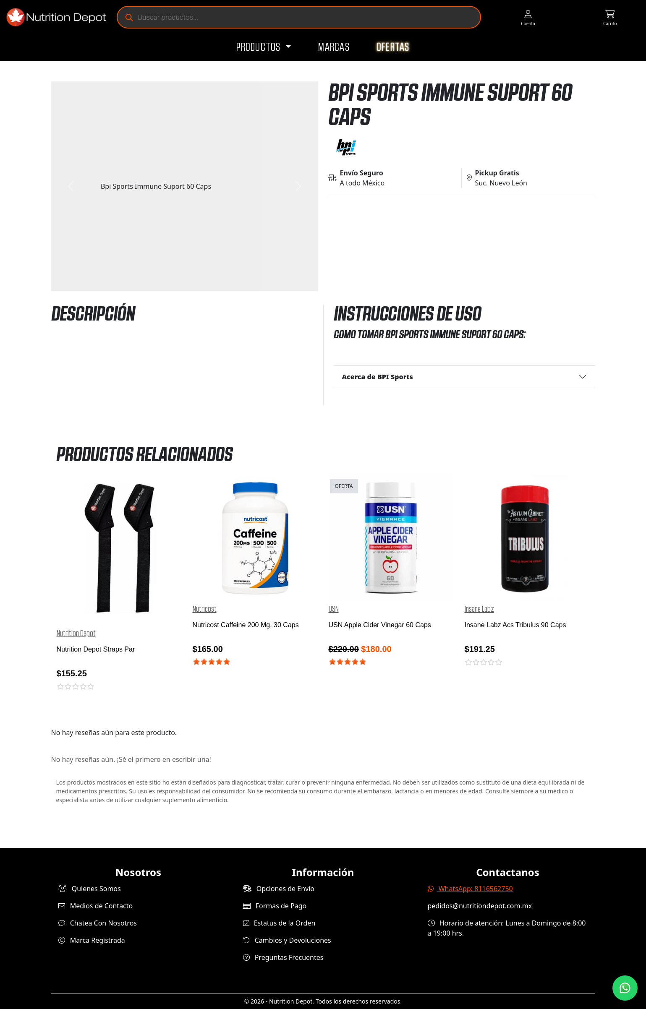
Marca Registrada (91, 940)
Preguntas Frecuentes (283, 957)
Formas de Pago (275, 905)
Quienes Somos (89, 888)
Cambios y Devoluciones (287, 940)
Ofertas (393, 47)
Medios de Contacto (95, 905)
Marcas (334, 47)
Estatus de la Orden (279, 923)
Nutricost (205, 609)
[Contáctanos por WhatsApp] (625, 988)
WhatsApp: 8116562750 (470, 888)
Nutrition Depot (76, 633)
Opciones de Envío (278, 888)
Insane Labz (479, 609)
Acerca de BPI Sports (377, 376)
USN (334, 609)
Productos (259, 47)
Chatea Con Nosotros (97, 923)
